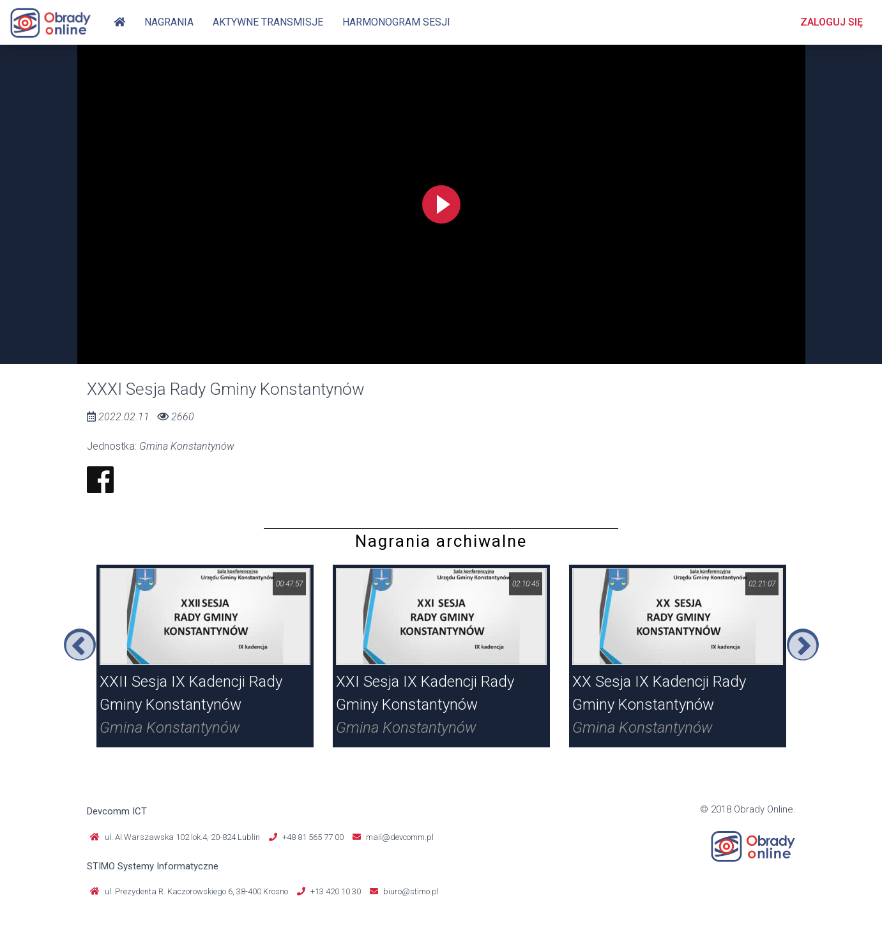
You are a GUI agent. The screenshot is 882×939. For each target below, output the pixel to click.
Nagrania (169, 22)
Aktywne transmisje (268, 22)
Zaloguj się (831, 22)
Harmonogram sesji (396, 22)
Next (803, 644)
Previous (80, 644)
